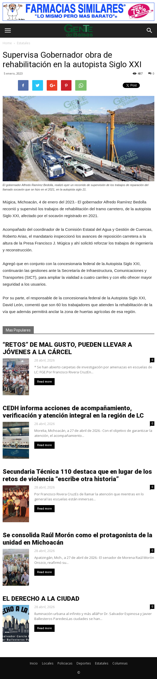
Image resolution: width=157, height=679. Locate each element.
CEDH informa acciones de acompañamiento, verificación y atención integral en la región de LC (73, 411)
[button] (149, 30)
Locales (47, 663)
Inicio (34, 663)
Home (7, 43)
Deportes (84, 663)
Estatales (101, 663)
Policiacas (65, 663)
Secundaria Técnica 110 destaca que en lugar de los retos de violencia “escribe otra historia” (77, 475)
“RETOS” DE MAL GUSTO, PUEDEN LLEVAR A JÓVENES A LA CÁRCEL (67, 348)
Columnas (119, 663)
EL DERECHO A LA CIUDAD (41, 598)
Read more (44, 381)
